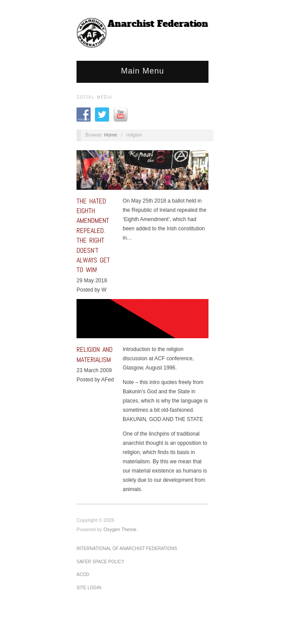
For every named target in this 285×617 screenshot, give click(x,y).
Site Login (89, 587)
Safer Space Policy (100, 561)
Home (110, 134)
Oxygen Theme (119, 529)
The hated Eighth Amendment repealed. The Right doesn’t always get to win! (93, 235)
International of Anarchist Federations (127, 548)
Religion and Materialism (95, 354)
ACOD (83, 574)
